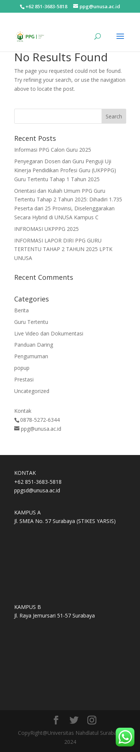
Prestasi (24, 379)
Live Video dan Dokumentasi (48, 333)
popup (21, 367)
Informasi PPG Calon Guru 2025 (52, 149)
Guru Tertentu (31, 321)
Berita (21, 310)
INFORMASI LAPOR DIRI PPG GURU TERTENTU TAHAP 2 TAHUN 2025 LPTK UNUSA (63, 249)
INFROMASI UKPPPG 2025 (46, 228)
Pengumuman (31, 356)
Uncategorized (31, 390)
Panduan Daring (33, 344)
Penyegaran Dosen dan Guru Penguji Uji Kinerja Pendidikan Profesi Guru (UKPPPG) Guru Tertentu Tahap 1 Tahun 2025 (65, 170)
